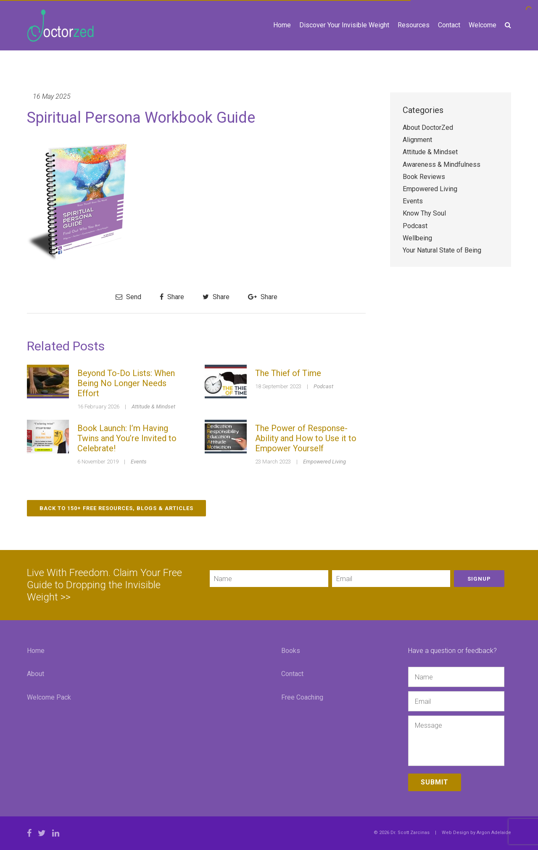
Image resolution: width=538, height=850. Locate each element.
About (35, 674)
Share (172, 296)
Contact (449, 25)
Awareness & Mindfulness (441, 164)
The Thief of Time (288, 373)
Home (282, 25)
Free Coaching (302, 697)
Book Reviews (424, 177)
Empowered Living (324, 461)
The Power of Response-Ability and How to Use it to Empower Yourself (305, 438)
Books (290, 651)
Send (128, 296)
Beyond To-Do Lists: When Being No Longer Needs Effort (126, 383)
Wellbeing (417, 238)
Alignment (417, 140)
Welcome (482, 25)
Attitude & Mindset (153, 406)
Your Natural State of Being (442, 250)
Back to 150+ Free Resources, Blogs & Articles (116, 508)
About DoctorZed (428, 128)
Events (139, 461)
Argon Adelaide (494, 832)
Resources (414, 25)
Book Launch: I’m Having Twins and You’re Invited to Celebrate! (127, 438)
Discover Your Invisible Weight (344, 25)
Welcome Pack (49, 697)
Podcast (323, 386)
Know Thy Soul (424, 213)
